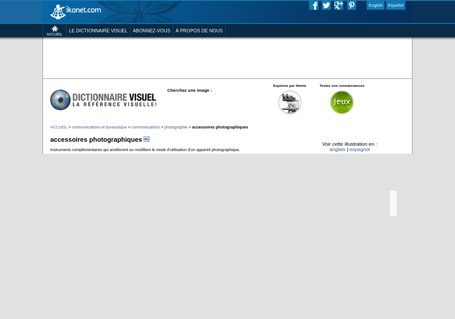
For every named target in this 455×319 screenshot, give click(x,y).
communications (145, 127)
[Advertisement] (140, 52)
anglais (337, 149)
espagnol (359, 149)
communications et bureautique (99, 127)
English (376, 5)
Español (396, 5)
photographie (176, 127)
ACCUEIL (58, 127)
